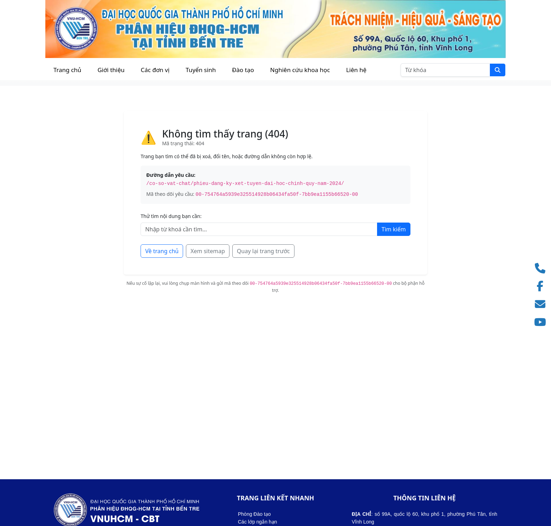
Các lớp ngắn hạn (257, 522)
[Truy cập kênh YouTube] (542, 322)
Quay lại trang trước (263, 251)
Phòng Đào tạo (254, 514)
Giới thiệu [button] (110, 70)
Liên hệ (356, 70)
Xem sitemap (207, 251)
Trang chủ (67, 70)
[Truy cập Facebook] (542, 286)
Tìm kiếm (394, 229)
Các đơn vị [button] (155, 70)
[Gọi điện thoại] (542, 268)
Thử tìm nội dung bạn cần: (171, 216)
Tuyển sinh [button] (201, 70)
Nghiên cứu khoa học (300, 70)
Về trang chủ (162, 251)
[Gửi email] (542, 304)
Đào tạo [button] (243, 70)
